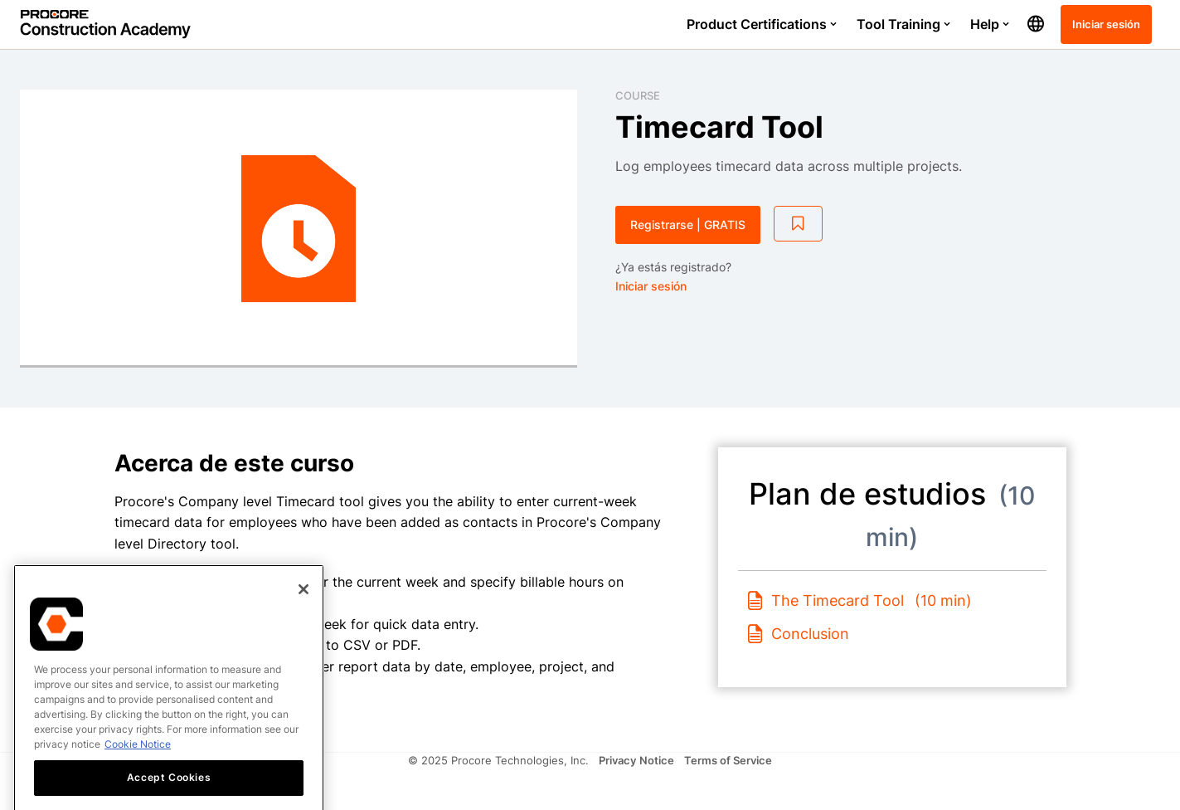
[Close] (303, 639)
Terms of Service (728, 760)
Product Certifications (762, 24)
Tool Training (903, 24)
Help (989, 24)
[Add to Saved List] (798, 224)
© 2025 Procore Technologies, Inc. (498, 760)
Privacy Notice (636, 760)
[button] (1035, 24)
